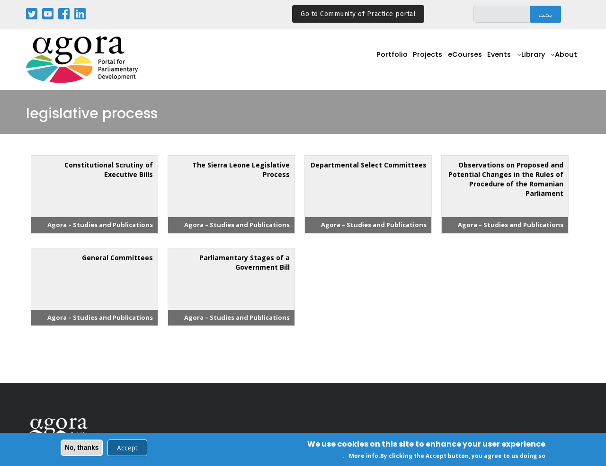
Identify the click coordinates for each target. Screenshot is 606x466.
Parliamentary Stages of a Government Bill (244, 262)
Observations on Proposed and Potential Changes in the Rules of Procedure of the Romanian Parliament (505, 179)
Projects (412, 60)
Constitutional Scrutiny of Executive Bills (108, 169)
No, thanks (82, 448)
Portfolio (373, 60)
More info (363, 457)
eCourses (453, 60)
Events (491, 60)
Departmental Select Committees (369, 164)
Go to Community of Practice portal (358, 14)
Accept (127, 448)
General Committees (117, 257)
